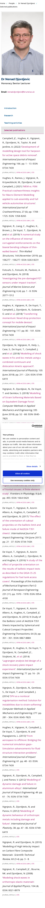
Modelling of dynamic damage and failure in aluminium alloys (21, 784)
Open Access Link (23, 172)
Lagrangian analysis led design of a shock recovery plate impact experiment (21, 665)
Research (8, 115)
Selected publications (14, 130)
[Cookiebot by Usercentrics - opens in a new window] (32, 426)
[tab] (22, 108)
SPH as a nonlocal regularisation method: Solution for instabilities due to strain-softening (21, 700)
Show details (32, 466)
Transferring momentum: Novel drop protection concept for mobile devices (21, 318)
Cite (32, 172)
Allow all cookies (22, 474)
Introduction (10, 108)
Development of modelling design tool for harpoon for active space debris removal (21, 151)
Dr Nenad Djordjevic (26, 3)
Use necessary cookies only (22, 480)
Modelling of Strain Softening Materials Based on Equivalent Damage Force (21, 397)
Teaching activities (13, 123)
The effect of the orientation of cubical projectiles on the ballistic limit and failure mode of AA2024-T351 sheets (21, 525)
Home (2, 3)
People (12, 3)
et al (9, 234)
